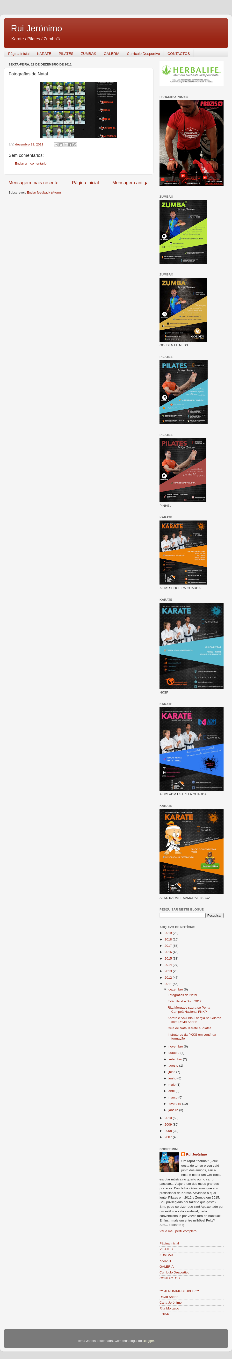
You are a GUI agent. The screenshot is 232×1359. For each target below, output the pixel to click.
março (173, 1097)
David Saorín (169, 1297)
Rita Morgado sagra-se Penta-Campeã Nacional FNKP (189, 1009)
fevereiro (175, 1104)
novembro (176, 1046)
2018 (169, 939)
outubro (174, 1053)
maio (172, 1084)
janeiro (173, 1110)
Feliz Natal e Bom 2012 (185, 1001)
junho (172, 1078)
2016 (169, 952)
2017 (169, 945)
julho (172, 1072)
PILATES (66, 53)
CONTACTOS (178, 53)
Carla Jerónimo (171, 1302)
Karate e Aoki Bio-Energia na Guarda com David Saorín (194, 1020)
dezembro (176, 989)
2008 (169, 1131)
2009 (169, 1124)
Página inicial (18, 53)
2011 (169, 984)
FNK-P (164, 1314)
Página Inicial (169, 1243)
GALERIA (111, 53)
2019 (169, 933)
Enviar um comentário (30, 163)
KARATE (44, 53)
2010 (169, 1118)
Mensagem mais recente (33, 182)
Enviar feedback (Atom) (44, 192)
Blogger (148, 1341)
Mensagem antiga (130, 182)
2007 (169, 1137)
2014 (169, 965)
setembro (175, 1059)
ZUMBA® (88, 53)
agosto (173, 1065)
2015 (169, 958)
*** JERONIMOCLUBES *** (179, 1291)
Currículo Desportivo (143, 53)
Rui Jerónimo (36, 28)
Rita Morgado (169, 1308)
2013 (169, 971)
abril (171, 1091)
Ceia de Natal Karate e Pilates (189, 1028)
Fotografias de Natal (182, 995)
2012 (169, 977)
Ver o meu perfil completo (178, 1231)
